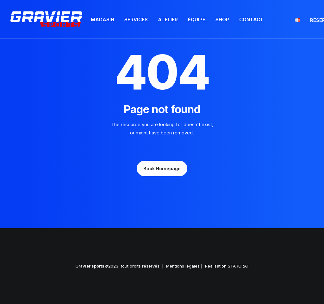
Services (136, 19)
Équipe (196, 19)
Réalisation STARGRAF (227, 265)
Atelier (168, 19)
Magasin (102, 19)
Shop (222, 19)
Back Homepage (162, 168)
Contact (251, 19)
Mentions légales (183, 265)
